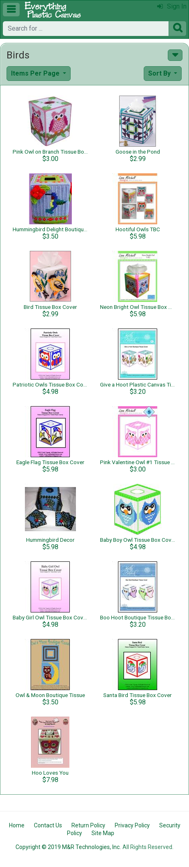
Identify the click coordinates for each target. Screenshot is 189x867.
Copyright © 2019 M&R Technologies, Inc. (68, 847)
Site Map (102, 833)
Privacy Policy (132, 825)
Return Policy (88, 825)
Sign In (172, 6)
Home (16, 825)
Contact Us (48, 825)
